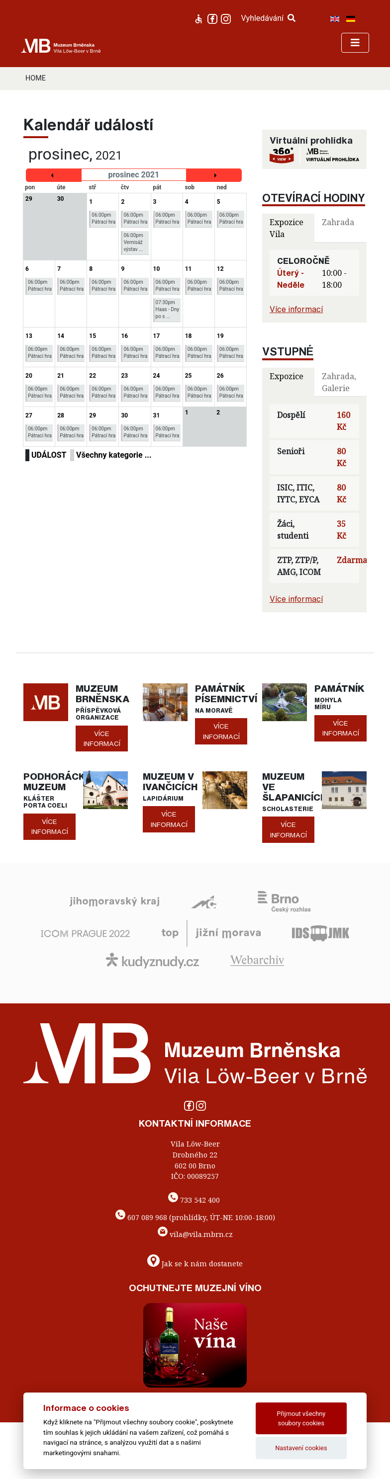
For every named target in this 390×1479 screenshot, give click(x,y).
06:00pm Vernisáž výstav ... (133, 242)
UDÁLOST (48, 455)
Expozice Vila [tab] (286, 228)
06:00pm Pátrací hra (103, 218)
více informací (102, 738)
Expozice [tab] (286, 376)
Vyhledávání (268, 18)
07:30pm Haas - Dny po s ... (168, 309)
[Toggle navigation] (355, 43)
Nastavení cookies (301, 1448)
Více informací (296, 309)
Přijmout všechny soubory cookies (301, 1418)
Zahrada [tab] (338, 222)
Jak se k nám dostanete (202, 1263)
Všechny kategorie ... (114, 455)
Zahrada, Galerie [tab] (339, 382)
